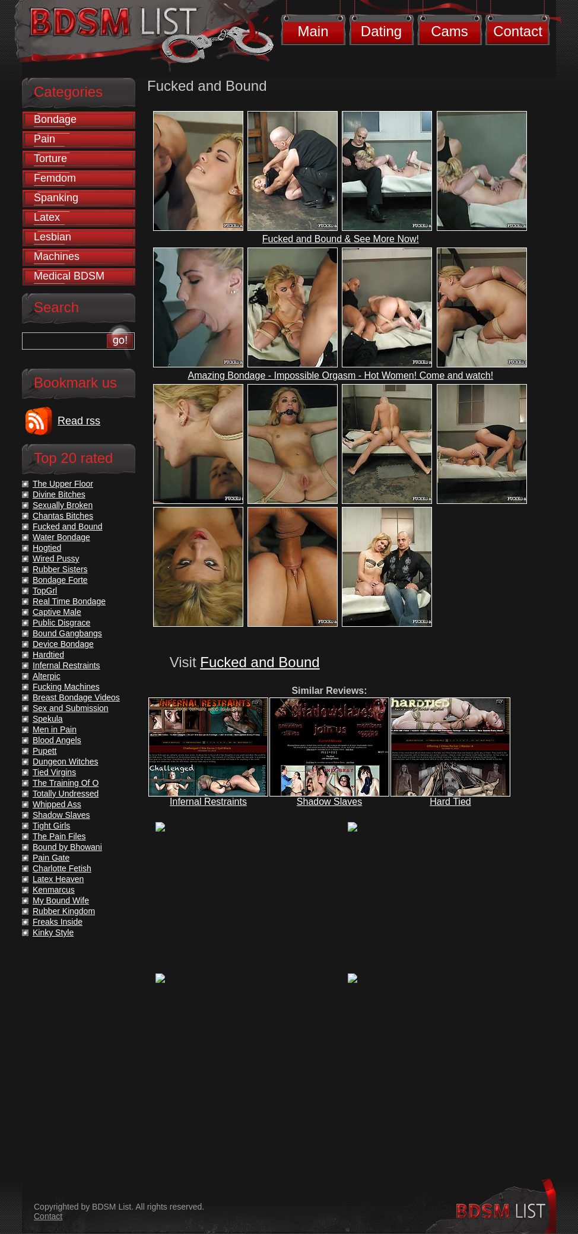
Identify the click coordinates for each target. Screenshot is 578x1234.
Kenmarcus (54, 889)
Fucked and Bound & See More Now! (340, 239)
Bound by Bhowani (67, 847)
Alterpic (47, 676)
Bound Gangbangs (67, 633)
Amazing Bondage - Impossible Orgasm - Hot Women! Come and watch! (341, 375)
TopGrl (45, 590)
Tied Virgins (54, 772)
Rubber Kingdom (64, 911)
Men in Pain (55, 729)
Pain (44, 139)
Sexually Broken (63, 505)
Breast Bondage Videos (76, 697)
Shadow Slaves (329, 802)
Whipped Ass (57, 804)
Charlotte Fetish (62, 868)
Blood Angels (57, 740)
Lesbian (52, 237)
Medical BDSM (69, 276)
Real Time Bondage (69, 601)
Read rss (79, 421)
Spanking (56, 198)
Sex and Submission (71, 708)
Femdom (55, 178)
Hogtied (47, 548)
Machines (57, 256)
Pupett (44, 751)
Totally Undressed (66, 793)
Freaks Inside (57, 922)
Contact (517, 31)
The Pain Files (59, 836)
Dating (381, 31)
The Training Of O (66, 783)
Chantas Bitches (63, 516)
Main (312, 31)
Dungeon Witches (66, 761)
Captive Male (57, 612)
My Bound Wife (61, 900)
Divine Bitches (59, 494)
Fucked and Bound (259, 662)
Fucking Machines (66, 686)
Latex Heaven (58, 879)
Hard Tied (450, 802)
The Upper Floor (63, 483)
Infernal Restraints (208, 802)
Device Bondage (63, 644)
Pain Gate (51, 857)
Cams (449, 31)
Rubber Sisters (60, 569)
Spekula (48, 719)
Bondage (55, 119)
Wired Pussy (56, 558)
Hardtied (48, 654)
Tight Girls (51, 825)
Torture (50, 158)
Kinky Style (53, 932)
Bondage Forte (60, 580)
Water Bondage (61, 537)
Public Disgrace (61, 622)
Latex (47, 217)
